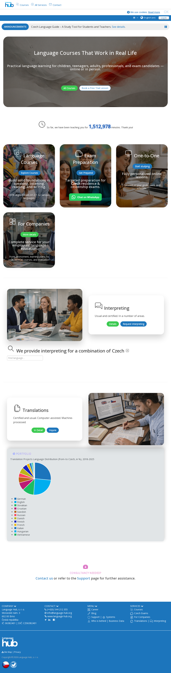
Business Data (116, 620)
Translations (140, 620)
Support (83, 578)
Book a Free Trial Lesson (95, 88)
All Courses (69, 88)
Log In (164, 17)
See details (118, 27)
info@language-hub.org (59, 612)
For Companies (142, 616)
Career (94, 609)
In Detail (38, 430)
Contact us (44, 578)
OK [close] (166, 12)
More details (29, 234)
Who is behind (98, 620)
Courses (138, 609)
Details (112, 323)
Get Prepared (86, 172)
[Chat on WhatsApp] (85, 196)
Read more (154, 12)
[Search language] (25, 358)
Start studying (142, 166)
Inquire (52, 430)
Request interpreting (133, 323)
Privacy (17, 652)
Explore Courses (29, 172)
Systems (110, 616)
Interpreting (160, 620)
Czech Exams (141, 613)
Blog (93, 613)
